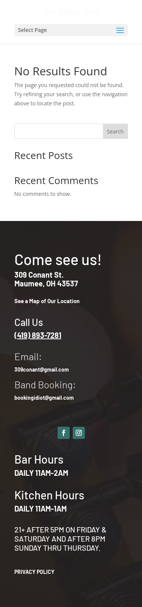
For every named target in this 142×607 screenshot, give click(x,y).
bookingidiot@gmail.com (44, 397)
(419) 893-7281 (37, 335)
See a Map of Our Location (47, 300)
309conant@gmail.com (41, 369)
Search (115, 131)
